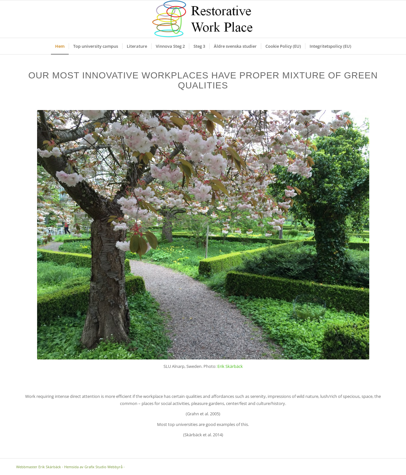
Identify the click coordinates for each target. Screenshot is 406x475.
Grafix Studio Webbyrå (103, 466)
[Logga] (203, 19)
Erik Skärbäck (230, 366)
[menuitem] (60, 46)
